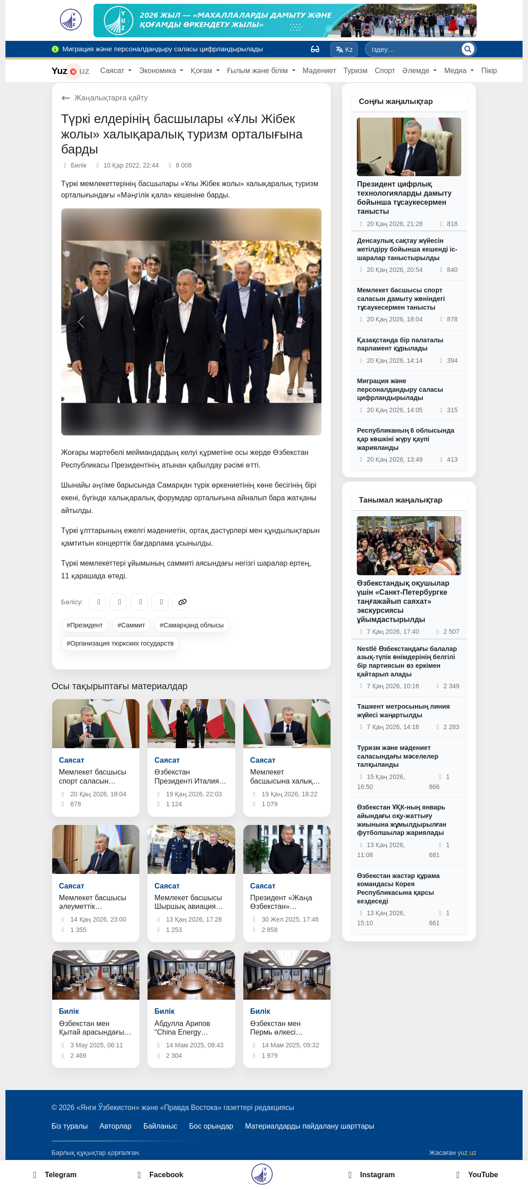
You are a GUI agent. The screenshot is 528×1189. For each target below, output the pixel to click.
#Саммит (131, 625)
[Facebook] (118, 602)
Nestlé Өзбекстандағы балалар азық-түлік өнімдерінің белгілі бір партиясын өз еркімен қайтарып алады (407, 661)
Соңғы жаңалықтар (396, 101)
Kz (344, 49)
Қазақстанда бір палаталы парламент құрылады (400, 344)
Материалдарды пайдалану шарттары (310, 1126)
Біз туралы (70, 1126)
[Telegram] (97, 602)
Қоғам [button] (202, 70)
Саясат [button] (113, 70)
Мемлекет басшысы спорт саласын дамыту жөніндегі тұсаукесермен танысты (401, 298)
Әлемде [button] (416, 70)
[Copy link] (180, 602)
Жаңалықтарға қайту (104, 98)
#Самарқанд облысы (192, 625)
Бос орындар (211, 1126)
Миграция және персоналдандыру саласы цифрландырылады (400, 389)
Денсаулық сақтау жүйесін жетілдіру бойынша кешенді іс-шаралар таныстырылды (407, 249)
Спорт (385, 70)
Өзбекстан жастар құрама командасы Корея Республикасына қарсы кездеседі (398, 888)
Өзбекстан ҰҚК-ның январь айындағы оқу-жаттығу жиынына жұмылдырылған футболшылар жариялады (401, 820)
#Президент (85, 625)
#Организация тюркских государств (120, 643)
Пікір (489, 70)
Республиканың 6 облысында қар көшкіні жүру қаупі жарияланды (405, 439)
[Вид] (315, 49)
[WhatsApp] (159, 602)
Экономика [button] (158, 70)
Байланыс (160, 1126)
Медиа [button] (456, 70)
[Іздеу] (468, 49)
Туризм (356, 70)
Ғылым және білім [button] (258, 70)
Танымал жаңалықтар (400, 500)
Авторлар (115, 1126)
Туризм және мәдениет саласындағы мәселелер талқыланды (397, 756)
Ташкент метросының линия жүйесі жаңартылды (403, 711)
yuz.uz (467, 1152)
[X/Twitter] (139, 602)
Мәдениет (319, 70)
